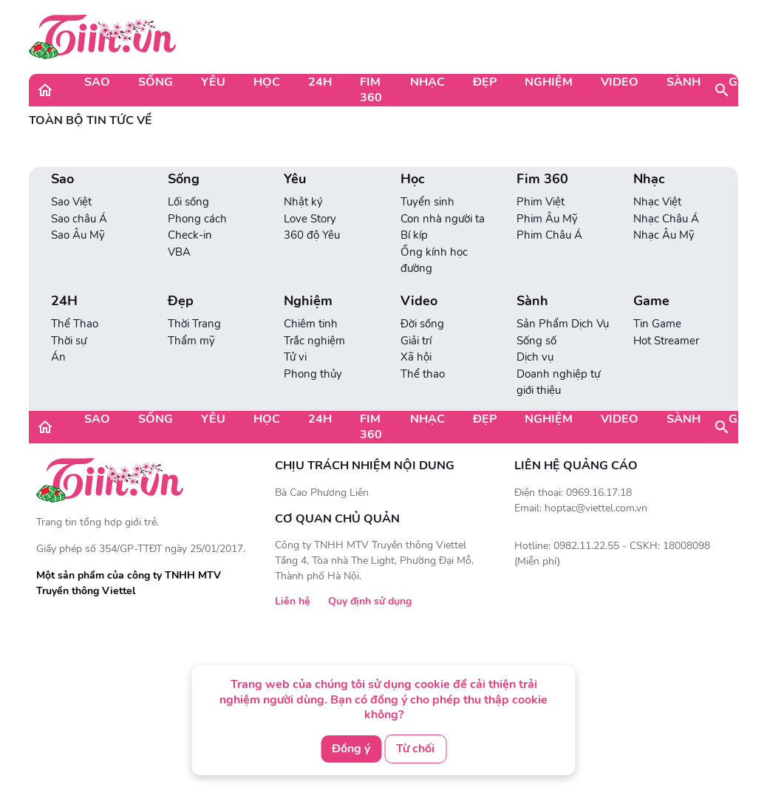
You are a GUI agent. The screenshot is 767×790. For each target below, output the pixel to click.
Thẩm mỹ (191, 340)
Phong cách (197, 218)
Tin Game (657, 323)
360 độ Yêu (312, 235)
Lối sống (188, 201)
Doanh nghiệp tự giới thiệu (558, 382)
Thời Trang (194, 323)
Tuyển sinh (427, 201)
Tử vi (295, 357)
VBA (179, 252)
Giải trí (416, 340)
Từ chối (415, 748)
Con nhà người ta (442, 218)
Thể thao (422, 374)
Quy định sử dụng (370, 601)
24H (320, 82)
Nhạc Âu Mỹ (664, 235)
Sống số (536, 340)
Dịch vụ (535, 357)
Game (651, 301)
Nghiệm (549, 82)
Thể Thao (74, 323)
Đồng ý (351, 748)
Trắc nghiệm (314, 340)
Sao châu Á (79, 218)
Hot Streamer (666, 340)
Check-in (190, 235)
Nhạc (427, 82)
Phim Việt (541, 201)
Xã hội (416, 357)
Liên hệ (292, 601)
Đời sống (422, 323)
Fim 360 (371, 90)
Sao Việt (71, 201)
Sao (97, 82)
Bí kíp (414, 235)
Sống (155, 82)
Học (266, 82)
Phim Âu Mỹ (547, 218)
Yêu (213, 82)
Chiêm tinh (311, 323)
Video (619, 82)
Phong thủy (313, 374)
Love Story (310, 218)
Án (58, 357)
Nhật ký (303, 201)
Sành (683, 82)
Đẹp (485, 82)
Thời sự (68, 340)
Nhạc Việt (657, 201)
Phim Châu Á (549, 235)
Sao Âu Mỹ (78, 235)
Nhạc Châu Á (666, 218)
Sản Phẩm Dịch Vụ (563, 323)
